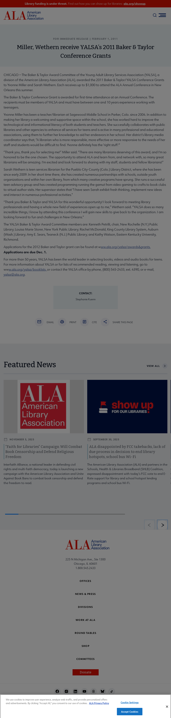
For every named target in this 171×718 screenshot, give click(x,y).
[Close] (167, 708)
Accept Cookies (129, 712)
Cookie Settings (130, 703)
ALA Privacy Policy (99, 704)
